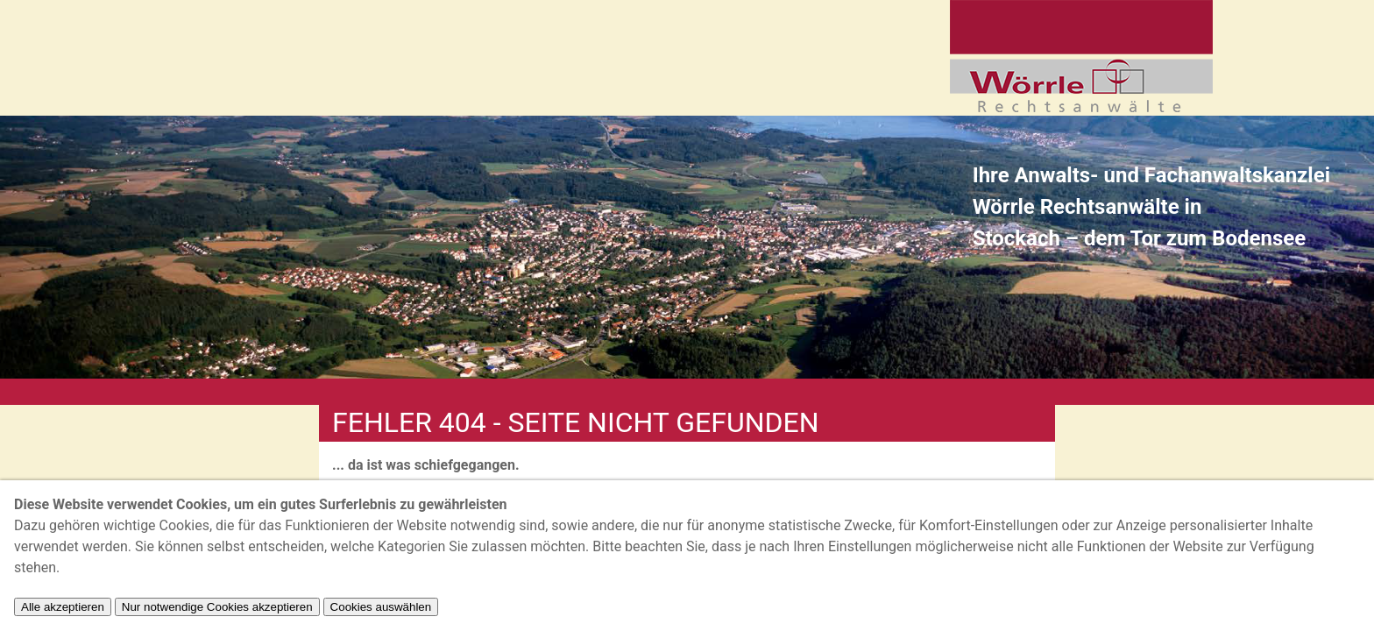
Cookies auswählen (381, 606)
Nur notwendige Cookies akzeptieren (217, 606)
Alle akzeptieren (62, 606)
